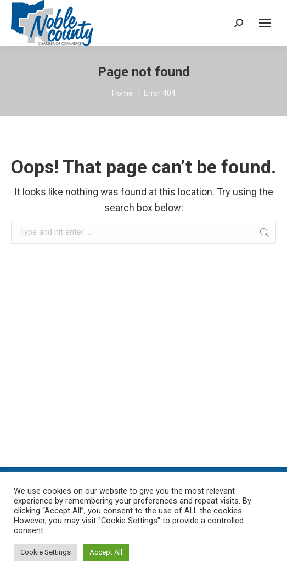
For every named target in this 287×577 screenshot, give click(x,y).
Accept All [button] (105, 552)
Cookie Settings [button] (45, 552)
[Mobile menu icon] (265, 23)
